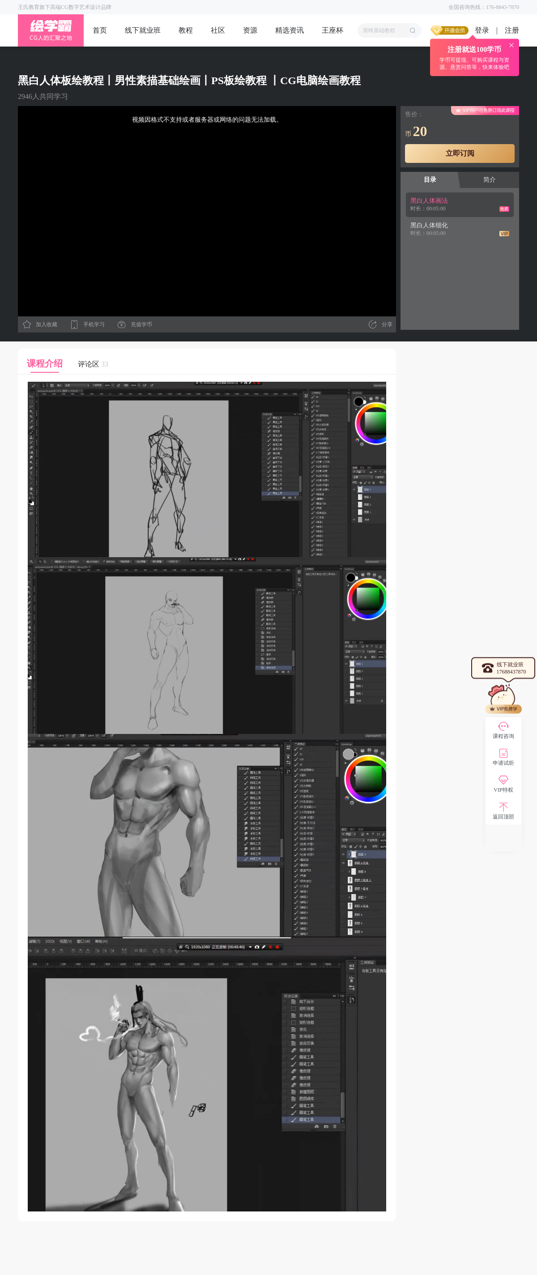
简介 (489, 179)
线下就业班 (143, 30)
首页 (100, 30)
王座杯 (332, 30)
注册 (512, 30)
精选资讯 (289, 30)
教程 (186, 30)
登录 (482, 30)
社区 (218, 30)
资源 (250, 30)
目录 (430, 179)
